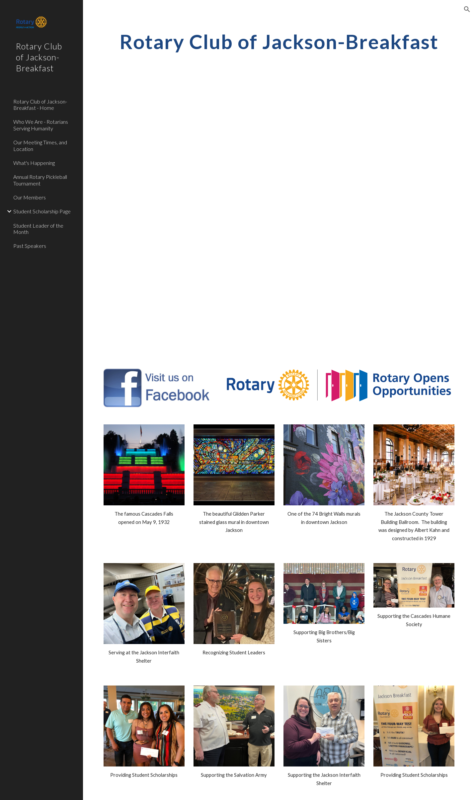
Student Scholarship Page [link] (42, 211)
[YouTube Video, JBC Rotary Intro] (279, 294)
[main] (279, 41)
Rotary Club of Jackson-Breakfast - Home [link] (40, 104)
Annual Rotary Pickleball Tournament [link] (40, 180)
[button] (467, 9)
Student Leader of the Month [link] (38, 228)
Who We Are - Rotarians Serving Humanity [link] (40, 124)
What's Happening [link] (34, 163)
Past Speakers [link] (29, 246)
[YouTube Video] (279, 162)
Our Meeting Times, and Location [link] (40, 145)
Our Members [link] (29, 197)
